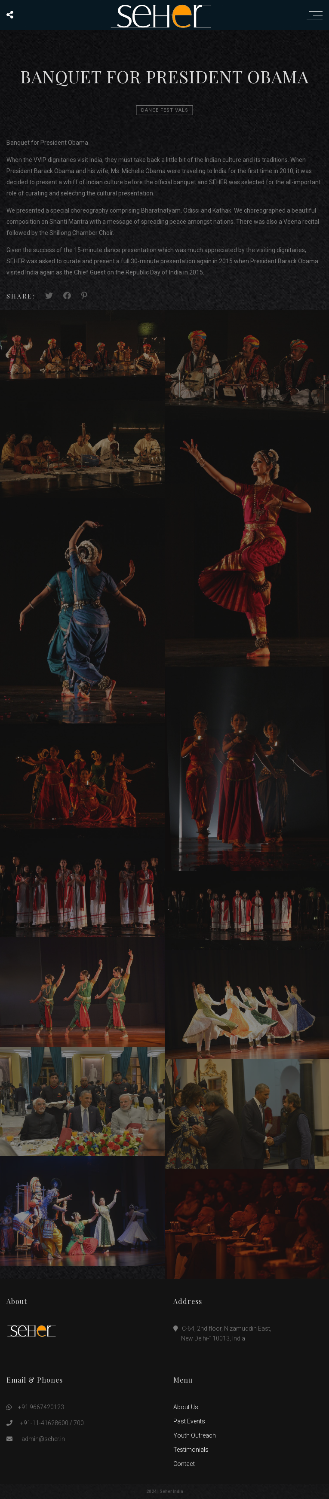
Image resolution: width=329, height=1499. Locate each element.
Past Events (189, 1421)
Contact (184, 1463)
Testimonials (191, 1449)
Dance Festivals (164, 110)
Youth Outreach (194, 1435)
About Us (185, 1407)
